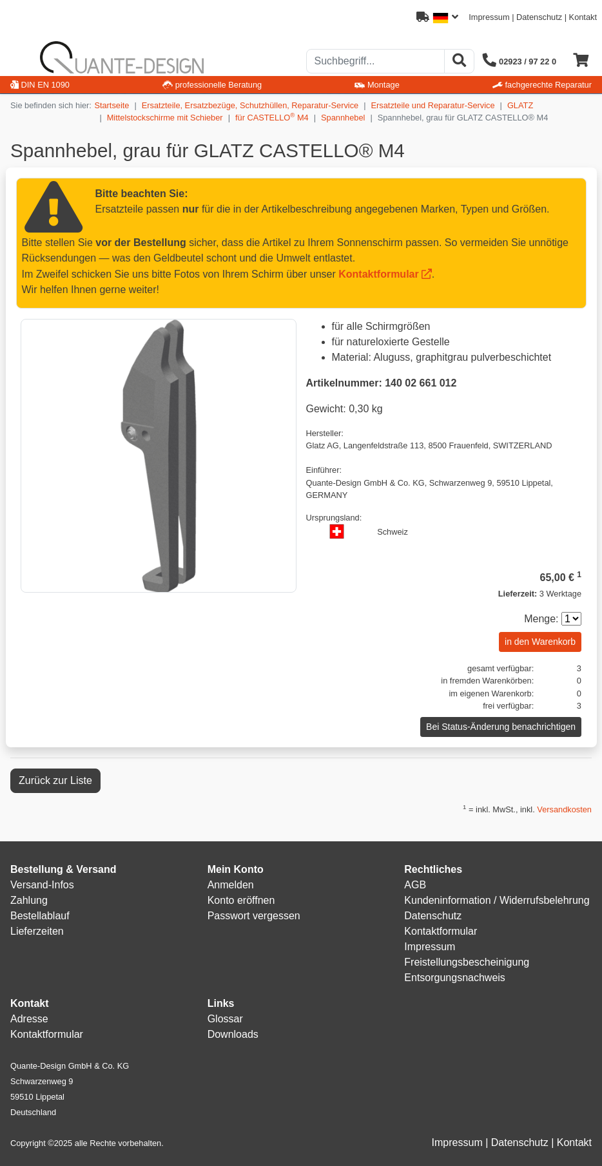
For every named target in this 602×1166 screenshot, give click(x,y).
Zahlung (29, 900)
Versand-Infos (42, 884)
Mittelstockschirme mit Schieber (165, 117)
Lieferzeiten (37, 931)
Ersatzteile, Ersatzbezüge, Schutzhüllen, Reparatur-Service (250, 105)
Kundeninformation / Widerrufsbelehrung (496, 900)
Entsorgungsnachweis (454, 977)
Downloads (233, 1034)
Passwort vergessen (254, 915)
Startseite (111, 105)
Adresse (29, 1018)
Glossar (225, 1018)
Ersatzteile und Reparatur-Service (433, 105)
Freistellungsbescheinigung (466, 962)
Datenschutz (539, 17)
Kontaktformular (378, 274)
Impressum (489, 17)
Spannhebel (343, 117)
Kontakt (583, 17)
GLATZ (520, 105)
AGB (415, 884)
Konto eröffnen (241, 900)
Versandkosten (564, 809)
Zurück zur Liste (55, 780)
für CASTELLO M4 (272, 116)
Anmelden (231, 884)
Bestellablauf (40, 915)
